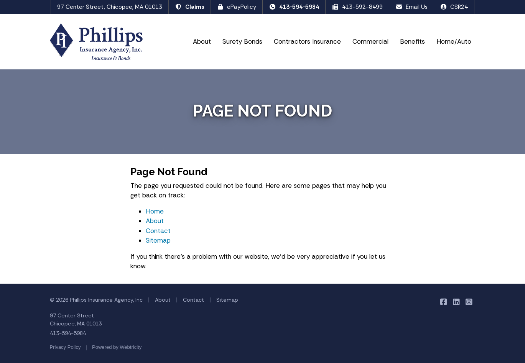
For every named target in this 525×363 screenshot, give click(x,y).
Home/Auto (453, 41)
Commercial (370, 41)
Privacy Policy (65, 347)
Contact (158, 231)
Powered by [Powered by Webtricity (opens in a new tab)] (117, 347)
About (202, 41)
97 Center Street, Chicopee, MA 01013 (109, 7)
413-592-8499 (357, 7)
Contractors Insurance (307, 41)
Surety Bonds (242, 41)
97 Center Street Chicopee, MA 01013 (76, 319)
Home (155, 211)
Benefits (412, 41)
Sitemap (158, 240)
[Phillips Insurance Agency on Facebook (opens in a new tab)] (444, 302)
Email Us (411, 7)
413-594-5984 (294, 7)
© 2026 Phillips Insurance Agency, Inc (96, 299)
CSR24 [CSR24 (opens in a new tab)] (454, 7)
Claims (189, 7)
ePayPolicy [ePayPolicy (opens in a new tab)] (237, 7)
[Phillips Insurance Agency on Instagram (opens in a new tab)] (469, 302)
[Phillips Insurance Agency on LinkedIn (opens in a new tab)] (456, 302)
